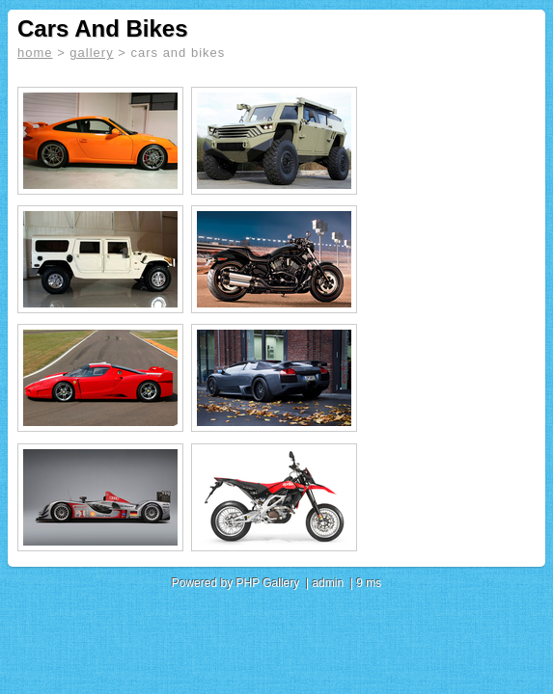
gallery (91, 52)
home (35, 52)
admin (328, 583)
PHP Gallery (267, 583)
